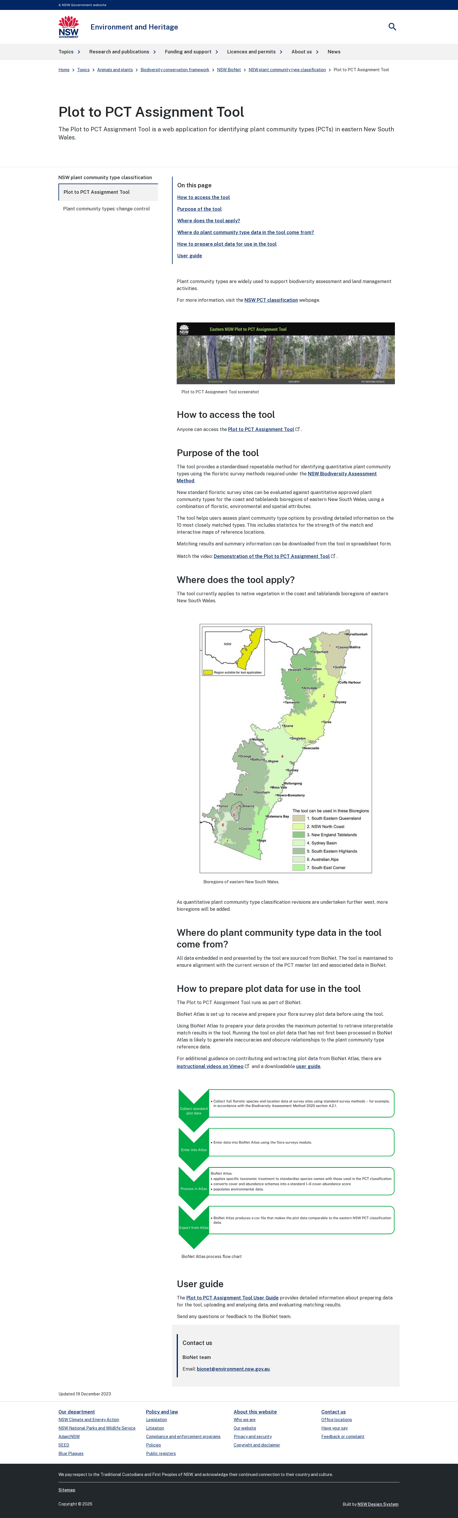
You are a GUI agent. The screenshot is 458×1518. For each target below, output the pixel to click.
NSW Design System (378, 1504)
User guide (189, 256)
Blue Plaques (71, 1453)
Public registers (161, 1453)
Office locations (336, 1419)
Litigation (155, 1428)
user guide (308, 1066)
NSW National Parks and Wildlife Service (97, 1428)
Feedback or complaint (343, 1436)
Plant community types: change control (106, 209)
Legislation (156, 1419)
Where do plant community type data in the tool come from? (245, 232)
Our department (76, 1412)
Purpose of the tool (199, 209)
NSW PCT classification (271, 300)
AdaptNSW (69, 1436)
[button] (69, 52)
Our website (245, 1428)
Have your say (334, 1428)
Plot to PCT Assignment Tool (97, 192)
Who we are (245, 1419)
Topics (83, 69)
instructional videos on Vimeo (214, 1066)
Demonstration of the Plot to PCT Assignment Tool (275, 556)
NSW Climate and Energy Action (88, 1419)
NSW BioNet (229, 69)
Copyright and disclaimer (257, 1445)
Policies (153, 1445)
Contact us (333, 1412)
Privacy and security (253, 1436)
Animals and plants (115, 69)
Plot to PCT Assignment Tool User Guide (232, 1298)
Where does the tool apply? (208, 221)
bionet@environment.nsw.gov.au (233, 1369)
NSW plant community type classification (287, 69)
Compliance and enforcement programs (183, 1436)
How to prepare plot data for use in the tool (227, 244)
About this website (255, 1412)
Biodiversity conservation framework (174, 69)
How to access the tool (203, 197)
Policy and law (162, 1412)
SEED (63, 1445)
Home (64, 69)
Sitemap (66, 1490)
